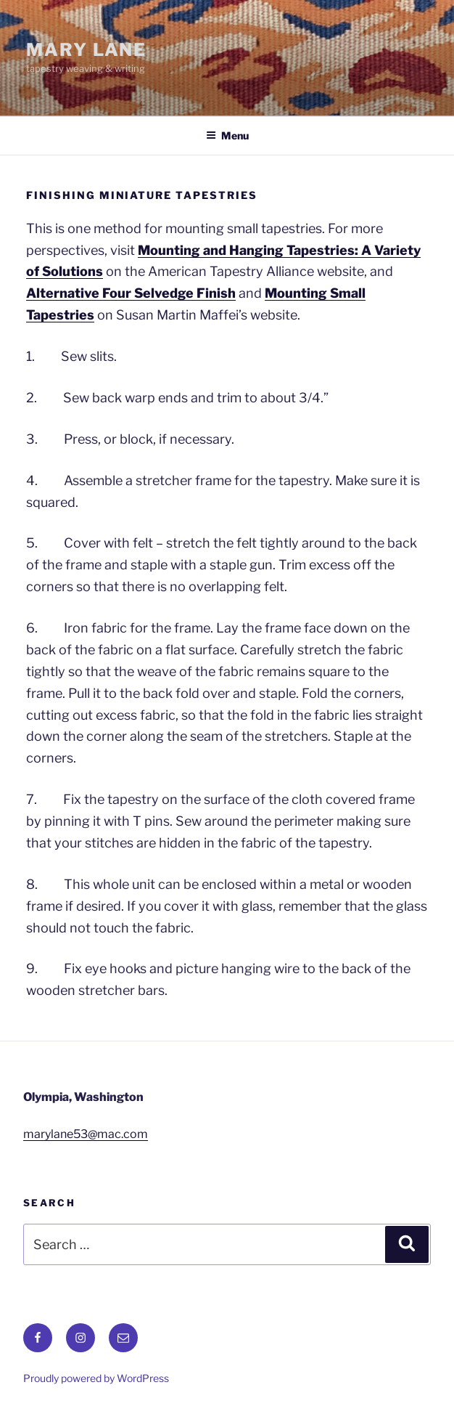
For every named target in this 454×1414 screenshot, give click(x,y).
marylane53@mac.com (85, 1134)
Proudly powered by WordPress (96, 1378)
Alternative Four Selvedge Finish (131, 293)
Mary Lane (86, 49)
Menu (227, 135)
